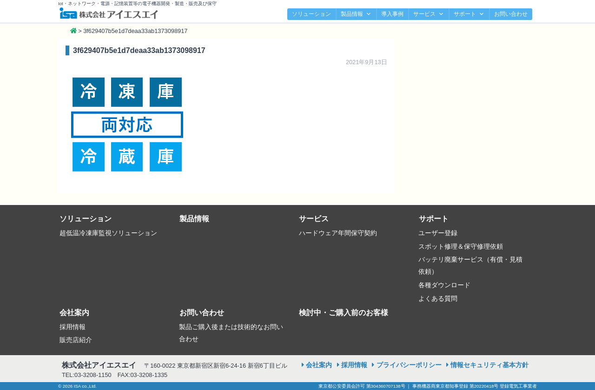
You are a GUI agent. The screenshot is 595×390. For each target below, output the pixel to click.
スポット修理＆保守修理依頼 (460, 246)
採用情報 (73, 327)
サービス (428, 14)
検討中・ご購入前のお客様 (343, 313)
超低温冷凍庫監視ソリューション (108, 233)
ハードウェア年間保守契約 (338, 233)
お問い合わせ (511, 14)
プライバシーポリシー (409, 365)
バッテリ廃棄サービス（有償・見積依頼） (470, 265)
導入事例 (392, 14)
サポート (469, 14)
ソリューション (311, 14)
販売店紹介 (76, 340)
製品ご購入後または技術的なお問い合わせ (231, 333)
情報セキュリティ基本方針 (489, 365)
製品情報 (356, 14)
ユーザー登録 (437, 233)
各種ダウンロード (444, 285)
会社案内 (74, 313)
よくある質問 (437, 298)
